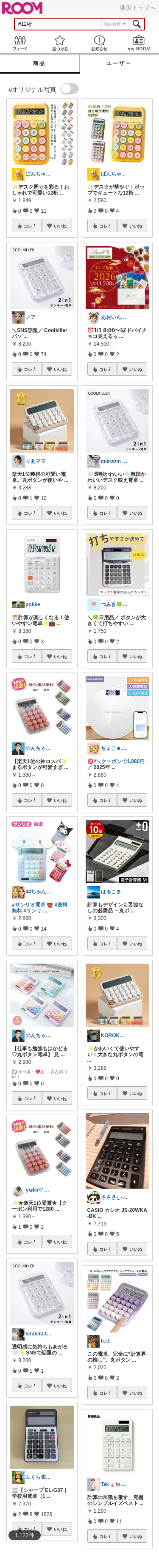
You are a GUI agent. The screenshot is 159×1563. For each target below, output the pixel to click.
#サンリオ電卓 (28, 905)
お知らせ (100, 43)
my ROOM (139, 43)
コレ (30, 226)
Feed (20, 43)
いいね (60, 226)
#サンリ (32, 911)
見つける (60, 43)
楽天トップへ (138, 7)
